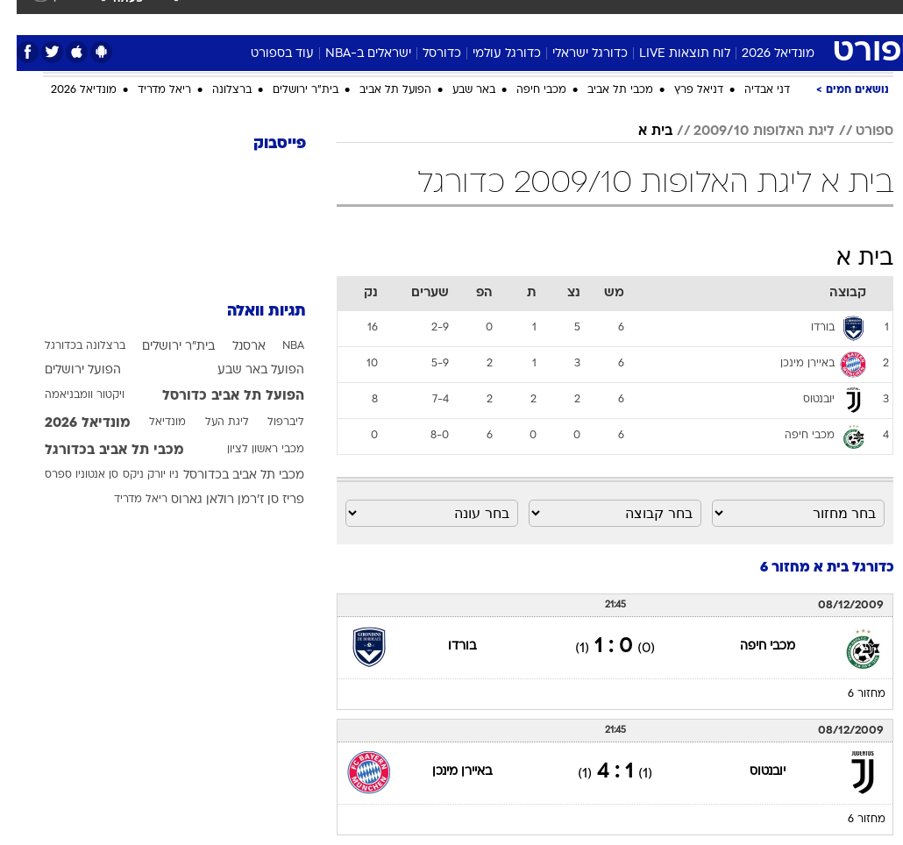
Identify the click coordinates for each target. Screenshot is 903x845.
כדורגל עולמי (490, 54)
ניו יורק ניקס (134, 475)
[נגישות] (24, 23)
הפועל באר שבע (244, 370)
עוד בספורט (265, 54)
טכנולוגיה (268, 16)
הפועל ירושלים (66, 370)
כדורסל (425, 54)
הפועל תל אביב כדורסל (217, 396)
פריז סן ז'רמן (254, 500)
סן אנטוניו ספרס (65, 475)
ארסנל (232, 346)
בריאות (384, 16)
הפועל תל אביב (379, 90)
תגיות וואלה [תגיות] (249, 311)
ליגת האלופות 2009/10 (747, 131)
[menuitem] (680, 23)
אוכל (435, 16)
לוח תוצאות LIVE (668, 54)
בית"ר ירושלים (289, 90)
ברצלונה (215, 90)
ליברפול (269, 422)
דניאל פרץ (682, 90)
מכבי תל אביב (603, 90)
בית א (639, 131)
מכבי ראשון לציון (249, 449)
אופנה (209, 16)
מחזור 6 (850, 694)
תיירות (329, 16)
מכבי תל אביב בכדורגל (97, 451)
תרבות (575, 16)
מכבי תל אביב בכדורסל (227, 475)
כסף (478, 16)
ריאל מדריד (147, 90)
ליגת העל (210, 422)
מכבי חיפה (525, 90)
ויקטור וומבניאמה (68, 395)
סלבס (524, 16)
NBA (277, 346)
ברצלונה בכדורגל (68, 346)
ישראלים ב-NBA (352, 54)
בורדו (445, 646)
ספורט (690, 16)
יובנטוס (751, 772)
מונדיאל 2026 (761, 54)
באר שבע (457, 90)
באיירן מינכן (445, 772)
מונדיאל (632, 16)
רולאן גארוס (185, 500)
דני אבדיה (750, 90)
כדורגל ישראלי (573, 54)
